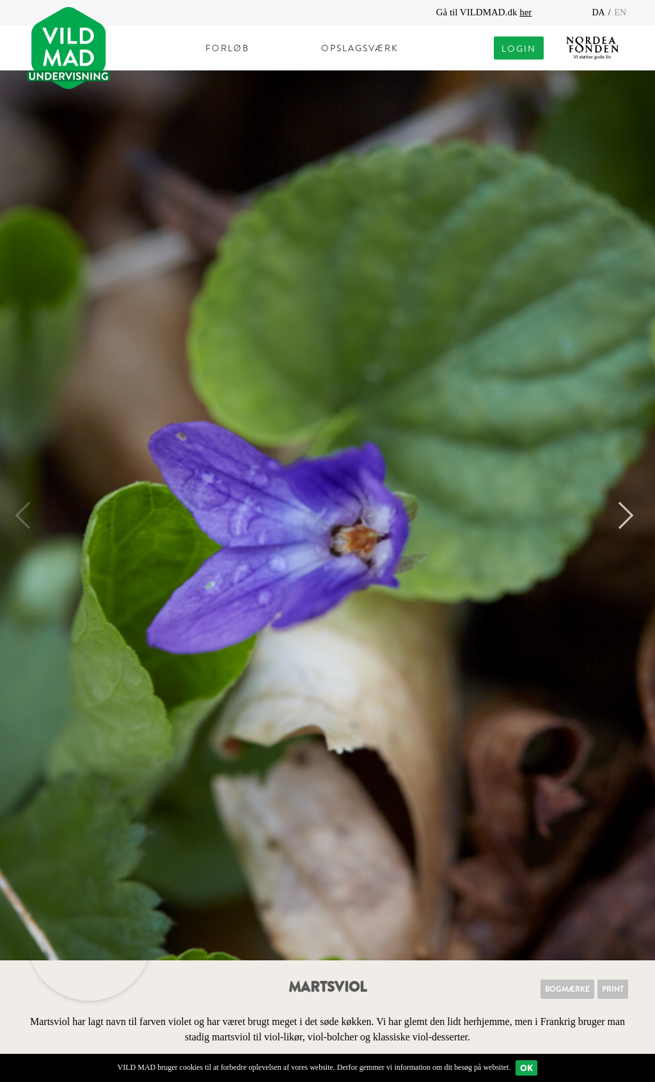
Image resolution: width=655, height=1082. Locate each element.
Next (620, 515)
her (525, 12)
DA (599, 12)
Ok (526, 1068)
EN (620, 12)
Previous (29, 515)
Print (613, 989)
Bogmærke (567, 989)
